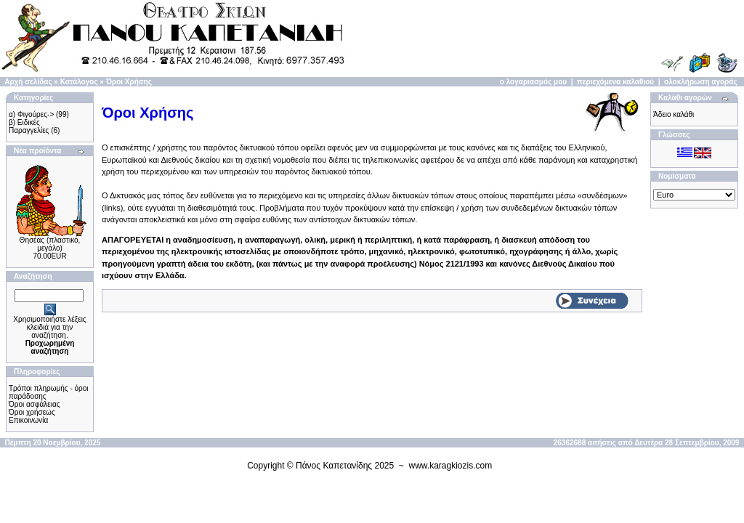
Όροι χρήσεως (32, 412)
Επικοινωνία (28, 420)
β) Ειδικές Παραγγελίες (29, 126)
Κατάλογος (79, 82)
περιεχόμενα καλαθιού (615, 82)
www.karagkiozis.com (451, 466)
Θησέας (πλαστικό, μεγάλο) (50, 244)
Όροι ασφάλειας (34, 404)
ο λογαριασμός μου (533, 82)
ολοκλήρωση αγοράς (700, 82)
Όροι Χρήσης (129, 82)
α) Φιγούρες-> (31, 114)
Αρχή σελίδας (28, 82)
